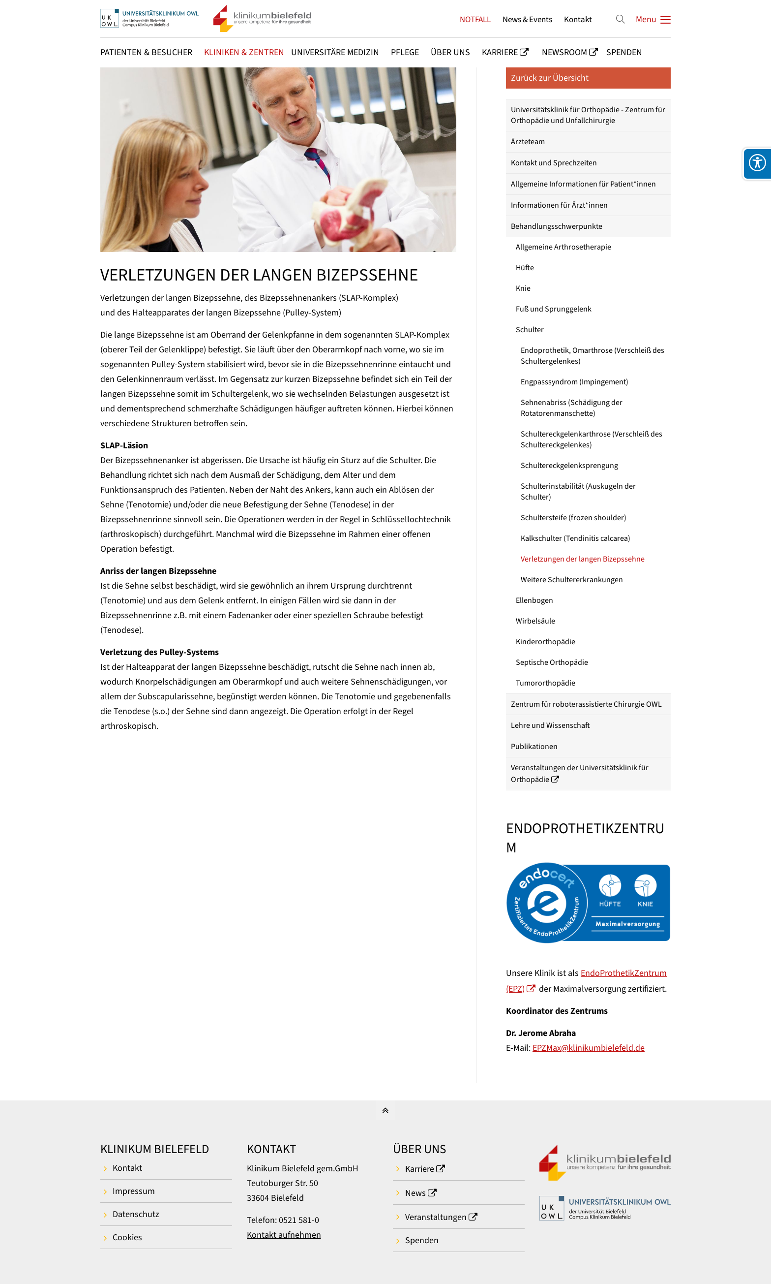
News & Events (527, 19)
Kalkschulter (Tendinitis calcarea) (575, 538)
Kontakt (578, 19)
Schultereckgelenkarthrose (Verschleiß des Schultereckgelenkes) (591, 439)
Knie (523, 288)
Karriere (419, 1169)
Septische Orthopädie (552, 662)
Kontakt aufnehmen (284, 1235)
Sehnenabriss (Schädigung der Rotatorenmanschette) (572, 408)
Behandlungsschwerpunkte (556, 226)
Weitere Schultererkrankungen (572, 579)
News (415, 1193)
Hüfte (525, 267)
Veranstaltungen (436, 1217)
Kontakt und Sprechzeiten (554, 162)
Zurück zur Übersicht (550, 78)
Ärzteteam (528, 141)
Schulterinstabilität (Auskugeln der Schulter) (578, 491)
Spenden (422, 1240)
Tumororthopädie (545, 683)
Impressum (134, 1191)
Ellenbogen (534, 600)
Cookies (127, 1237)
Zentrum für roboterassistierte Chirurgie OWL (586, 704)
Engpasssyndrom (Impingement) (574, 381)
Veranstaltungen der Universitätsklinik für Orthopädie (580, 773)
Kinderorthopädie (545, 641)
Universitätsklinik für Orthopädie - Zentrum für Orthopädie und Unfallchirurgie (588, 115)
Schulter (530, 329)
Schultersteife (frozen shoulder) (573, 517)
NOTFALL (475, 19)
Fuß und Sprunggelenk (554, 309)
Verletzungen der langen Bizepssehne (583, 559)
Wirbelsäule (535, 621)
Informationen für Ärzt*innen (559, 205)
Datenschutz (136, 1214)
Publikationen (534, 746)
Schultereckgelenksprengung (569, 465)
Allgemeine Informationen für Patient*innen (583, 184)
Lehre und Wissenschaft (550, 725)
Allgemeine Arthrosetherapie (563, 247)
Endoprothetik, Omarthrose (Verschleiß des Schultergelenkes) (592, 356)
